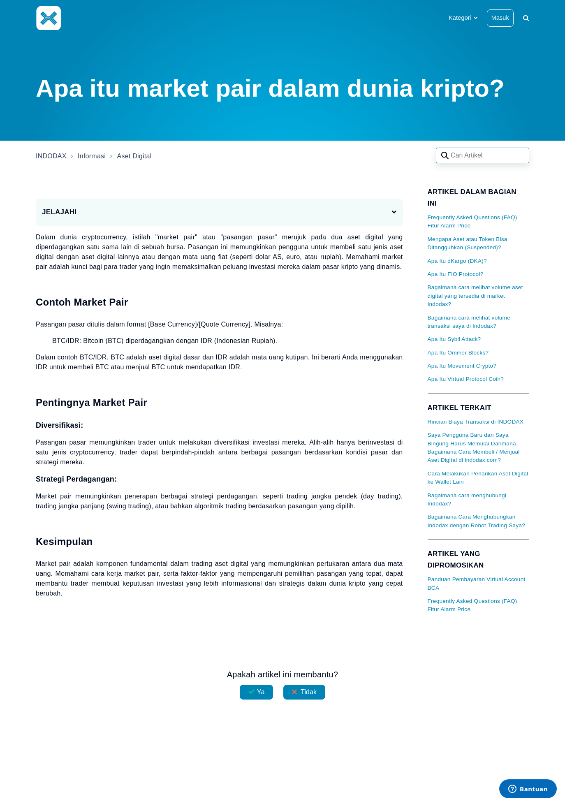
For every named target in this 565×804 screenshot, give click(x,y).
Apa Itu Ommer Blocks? (458, 353)
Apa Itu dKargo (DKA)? (457, 261)
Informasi (92, 156)
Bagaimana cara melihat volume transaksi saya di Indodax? (469, 322)
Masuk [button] (500, 17)
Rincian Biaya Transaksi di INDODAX (476, 422)
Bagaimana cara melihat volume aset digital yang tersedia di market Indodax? (475, 295)
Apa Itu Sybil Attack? (454, 339)
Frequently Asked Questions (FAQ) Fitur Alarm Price (472, 221)
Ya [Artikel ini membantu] (261, 691)
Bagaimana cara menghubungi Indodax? (467, 499)
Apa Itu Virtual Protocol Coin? (466, 379)
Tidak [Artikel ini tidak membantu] (309, 691)
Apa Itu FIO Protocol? (456, 274)
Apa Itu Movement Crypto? (462, 366)
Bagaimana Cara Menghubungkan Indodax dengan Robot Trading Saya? (477, 521)
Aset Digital (134, 156)
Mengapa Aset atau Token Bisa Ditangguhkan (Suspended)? (467, 243)
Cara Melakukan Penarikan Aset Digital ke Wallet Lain (478, 477)
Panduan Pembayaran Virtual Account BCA (477, 583)
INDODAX (51, 156)
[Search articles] (482, 155)
